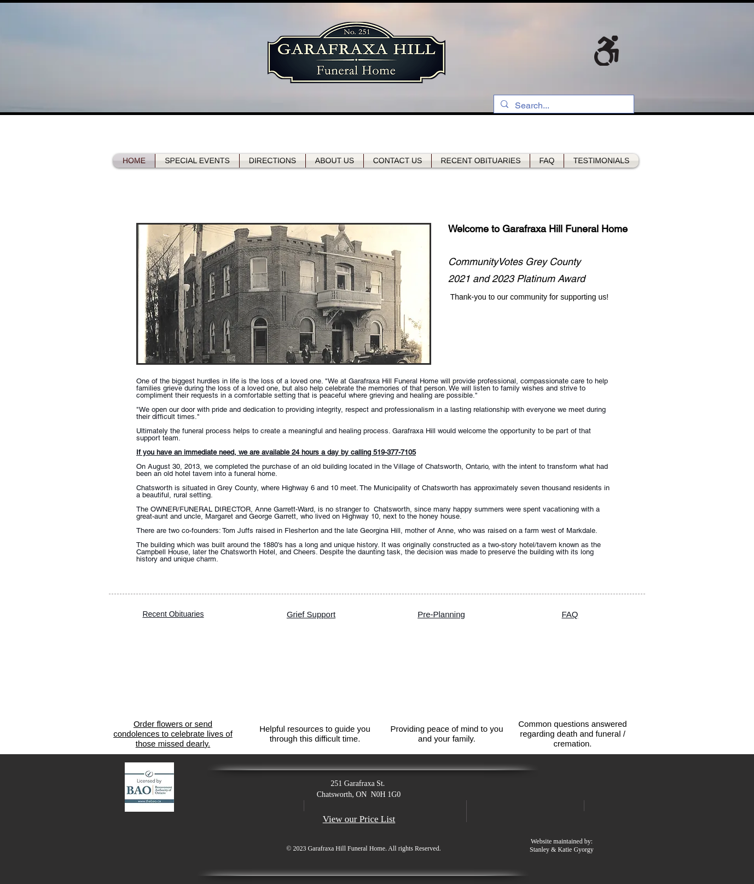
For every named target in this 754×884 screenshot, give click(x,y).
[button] (283, 294)
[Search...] (563, 105)
